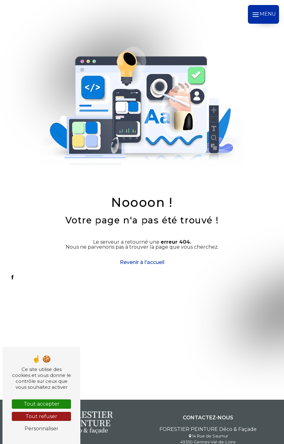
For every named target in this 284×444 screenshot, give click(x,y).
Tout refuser (41, 416)
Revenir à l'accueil (142, 262)
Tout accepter (41, 404)
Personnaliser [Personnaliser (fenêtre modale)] (42, 429)
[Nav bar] (263, 14)
